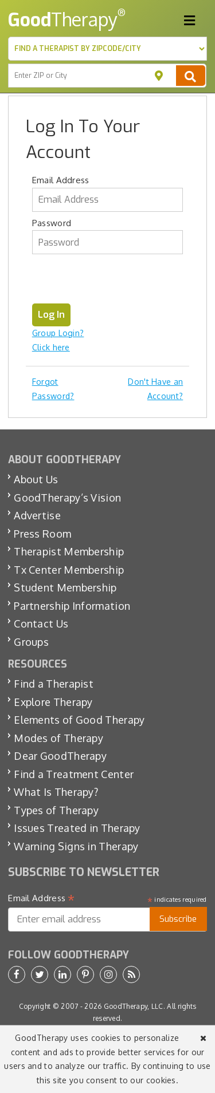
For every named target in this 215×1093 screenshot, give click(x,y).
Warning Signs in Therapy (76, 846)
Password (51, 223)
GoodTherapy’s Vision (67, 497)
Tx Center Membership (69, 569)
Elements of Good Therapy (79, 719)
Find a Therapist (53, 683)
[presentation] (119, 281)
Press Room (42, 533)
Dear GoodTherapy (60, 755)
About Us (36, 479)
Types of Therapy (56, 810)
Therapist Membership (69, 551)
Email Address (60, 180)
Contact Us (41, 623)
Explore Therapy (53, 702)
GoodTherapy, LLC (133, 1006)
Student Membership (65, 587)
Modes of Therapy (58, 738)
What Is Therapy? (56, 792)
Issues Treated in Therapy (77, 828)
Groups (31, 642)
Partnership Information (72, 605)
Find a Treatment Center (74, 774)
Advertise (37, 515)
